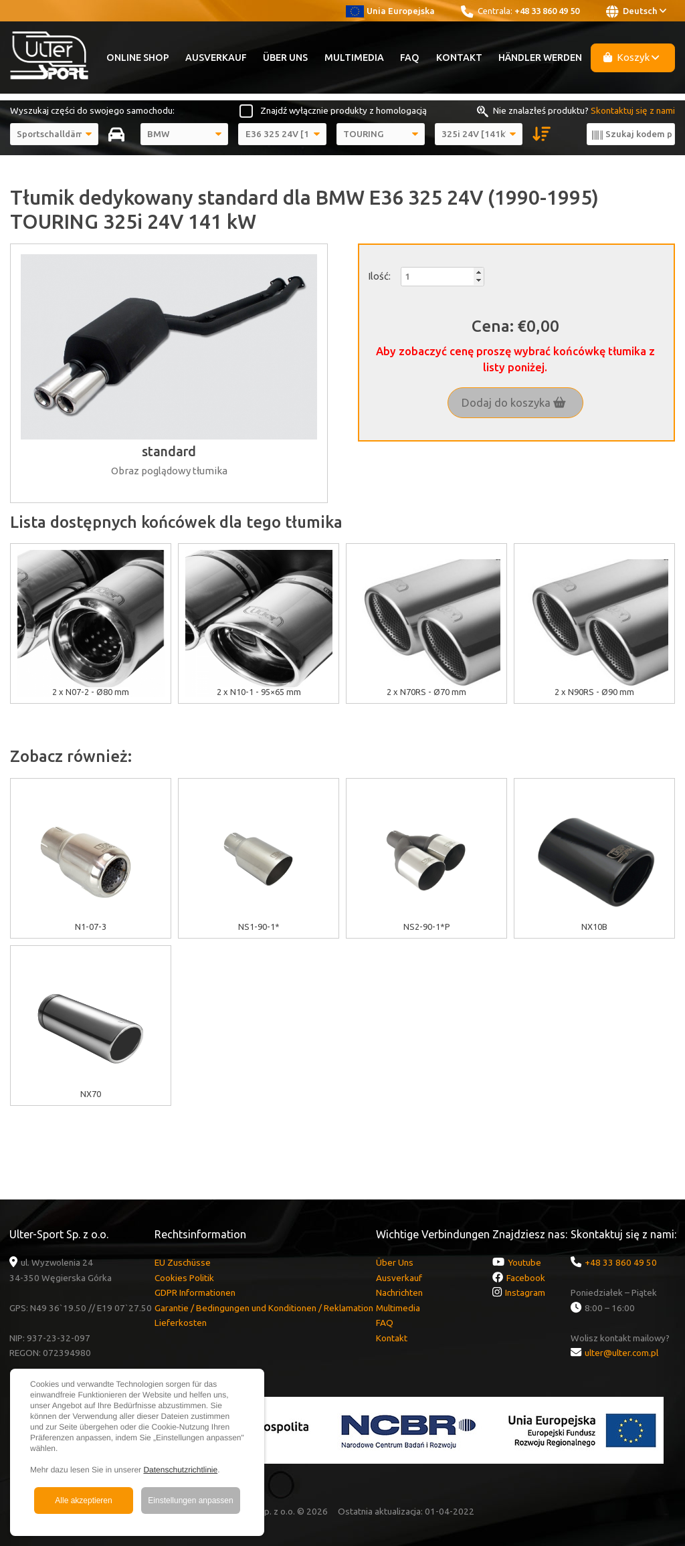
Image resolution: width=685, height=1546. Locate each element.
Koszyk (631, 57)
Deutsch (636, 11)
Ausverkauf (216, 57)
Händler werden (540, 57)
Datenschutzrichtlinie (180, 1469)
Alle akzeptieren (83, 1500)
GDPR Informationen (195, 1292)
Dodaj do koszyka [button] (514, 403)
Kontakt (459, 57)
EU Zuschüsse (183, 1262)
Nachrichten (399, 1292)
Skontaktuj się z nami (633, 110)
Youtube (524, 1262)
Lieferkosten (181, 1322)
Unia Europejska (390, 10)
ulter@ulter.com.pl (621, 1352)
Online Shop (137, 57)
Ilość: (379, 276)
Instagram (525, 1292)
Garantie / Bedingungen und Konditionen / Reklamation (264, 1307)
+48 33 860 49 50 (546, 10)
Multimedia (354, 57)
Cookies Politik (184, 1277)
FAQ (409, 57)
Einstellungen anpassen (190, 1500)
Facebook (525, 1277)
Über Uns (285, 57)
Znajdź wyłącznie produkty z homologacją (343, 110)
